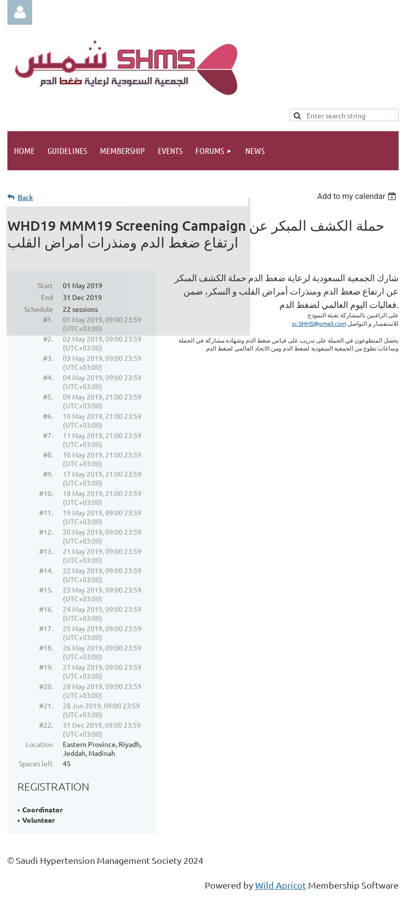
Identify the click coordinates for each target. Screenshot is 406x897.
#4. (48, 377)
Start (45, 285)
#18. (46, 647)
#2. (48, 338)
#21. (46, 705)
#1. (48, 319)
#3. (48, 357)
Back (25, 197)
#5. (48, 396)
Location (39, 744)
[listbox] (358, 196)
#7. (48, 435)
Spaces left (36, 763)
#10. (46, 493)
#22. (46, 724)
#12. (46, 531)
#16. (46, 608)
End (47, 297)
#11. (46, 512)
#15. (46, 589)
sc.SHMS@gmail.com (319, 323)
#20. (46, 686)
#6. (48, 415)
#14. (46, 570)
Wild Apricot (280, 885)
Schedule (38, 308)
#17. (46, 628)
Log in (19, 12)
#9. (48, 473)
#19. (46, 666)
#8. (48, 454)
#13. (46, 551)
